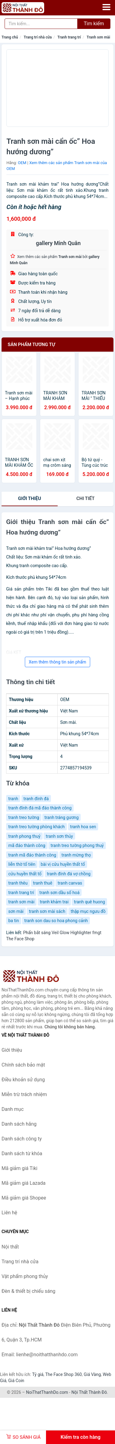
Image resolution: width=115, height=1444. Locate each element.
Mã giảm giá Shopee (24, 1198)
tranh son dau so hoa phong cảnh (56, 920)
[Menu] (106, 7)
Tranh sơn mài (98, 37)
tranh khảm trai (54, 901)
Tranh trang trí (69, 37)
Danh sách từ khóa (22, 1153)
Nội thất (10, 1247)
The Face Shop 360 (63, 1374)
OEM (22, 162)
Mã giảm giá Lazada (23, 1183)
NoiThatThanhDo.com (47, 1392)
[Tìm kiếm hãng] (41, 23)
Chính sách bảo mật (23, 1065)
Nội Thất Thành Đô (89, 1392)
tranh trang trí (21, 892)
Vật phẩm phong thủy (25, 1276)
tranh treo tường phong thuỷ (77, 845)
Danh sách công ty (22, 1139)
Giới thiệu (29, 498)
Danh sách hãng (19, 1124)
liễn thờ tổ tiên (21, 864)
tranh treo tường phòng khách (36, 826)
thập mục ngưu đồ (88, 911)
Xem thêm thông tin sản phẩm (57, 661)
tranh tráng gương (61, 817)
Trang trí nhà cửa (38, 37)
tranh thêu (18, 883)
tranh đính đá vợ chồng (69, 873)
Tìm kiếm (94, 23)
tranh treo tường (23, 817)
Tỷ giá (38, 1374)
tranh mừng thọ (76, 855)
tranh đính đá (36, 798)
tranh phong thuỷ (24, 836)
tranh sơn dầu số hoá (60, 892)
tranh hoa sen (83, 826)
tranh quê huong (89, 901)
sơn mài (16, 911)
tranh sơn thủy (59, 836)
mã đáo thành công (26, 845)
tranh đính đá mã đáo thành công (39, 807)
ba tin (13, 920)
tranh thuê (42, 883)
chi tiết (85, 498)
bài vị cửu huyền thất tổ (63, 864)
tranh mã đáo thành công (32, 855)
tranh (13, 798)
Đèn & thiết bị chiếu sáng (29, 1291)
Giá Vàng (92, 1374)
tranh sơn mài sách (47, 911)
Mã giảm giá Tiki (19, 1168)
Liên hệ (9, 1213)
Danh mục (13, 1109)
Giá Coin (16, 1380)
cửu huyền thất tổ (24, 873)
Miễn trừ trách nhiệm (24, 1094)
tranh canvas (70, 883)
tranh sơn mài (21, 901)
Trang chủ (10, 37)
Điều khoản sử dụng (23, 1080)
